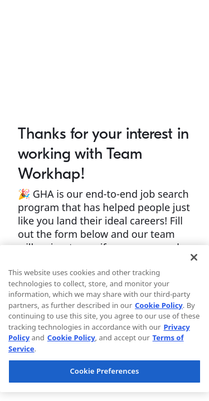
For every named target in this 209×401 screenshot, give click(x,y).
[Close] (194, 257)
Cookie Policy (159, 305)
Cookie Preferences (104, 371)
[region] (104, 318)
